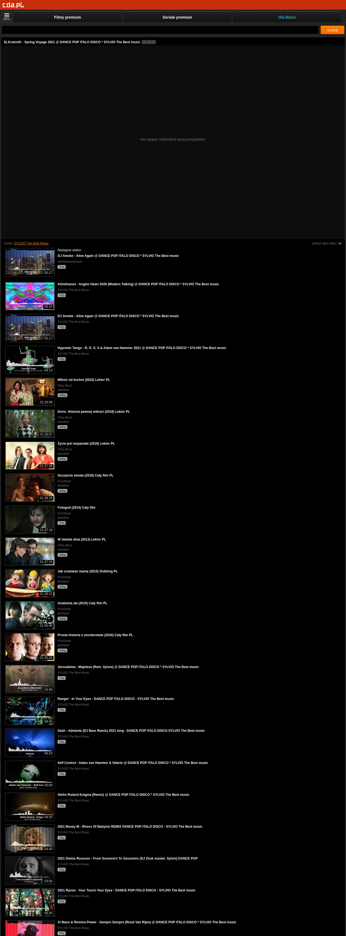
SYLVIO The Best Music (31, 243)
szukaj (332, 30)
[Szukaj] (160, 29)
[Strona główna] (13, 5)
